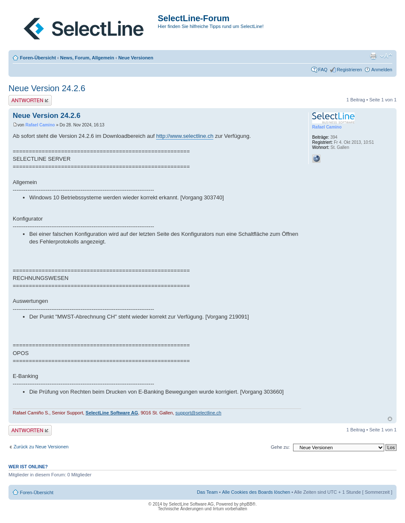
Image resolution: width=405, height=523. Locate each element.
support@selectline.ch (198, 412)
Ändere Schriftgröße (386, 56)
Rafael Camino (40, 125)
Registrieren (349, 69)
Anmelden (381, 69)
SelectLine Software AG (112, 412)
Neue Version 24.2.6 (46, 88)
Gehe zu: (280, 447)
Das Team (207, 492)
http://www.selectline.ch (184, 136)
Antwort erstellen (30, 100)
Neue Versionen (136, 57)
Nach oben (390, 419)
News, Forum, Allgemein (87, 57)
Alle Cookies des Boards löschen (256, 492)
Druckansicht (373, 56)
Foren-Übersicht (38, 57)
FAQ (322, 69)
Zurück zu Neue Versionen (41, 446)
